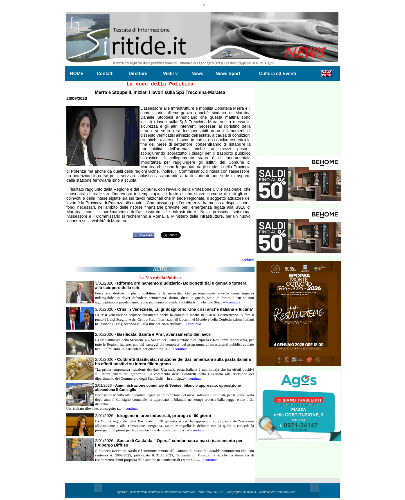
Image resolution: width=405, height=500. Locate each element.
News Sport (227, 73)
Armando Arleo (286, 492)
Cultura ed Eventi (277, 73)
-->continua (231, 302)
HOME (77, 73)
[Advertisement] (298, 121)
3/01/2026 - (174, 309)
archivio (248, 260)
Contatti (105, 73)
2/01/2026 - (153, 334)
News (197, 73)
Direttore (138, 73)
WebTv (170, 73)
